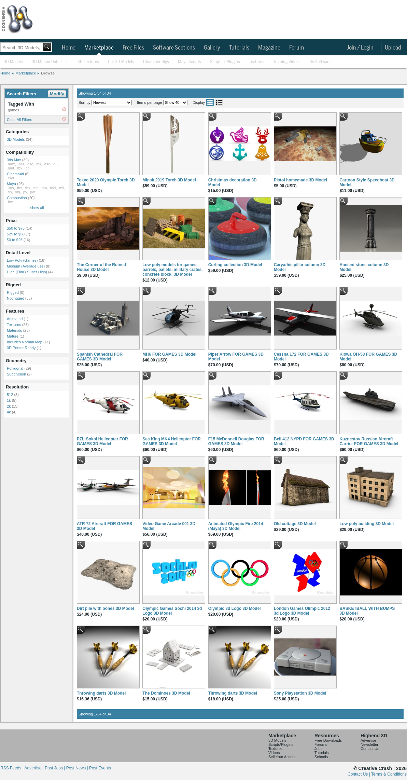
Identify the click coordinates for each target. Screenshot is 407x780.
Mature (12, 336)
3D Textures (88, 62)
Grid (210, 102)
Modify (57, 93)
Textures (256, 62)
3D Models (13, 62)
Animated (15, 319)
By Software (320, 62)
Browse (48, 73)
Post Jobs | (55, 768)
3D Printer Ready (21, 348)
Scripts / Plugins (225, 62)
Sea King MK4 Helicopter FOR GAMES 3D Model (171, 441)
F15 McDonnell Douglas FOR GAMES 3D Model (236, 441)
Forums (320, 744)
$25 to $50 (16, 234)
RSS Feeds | (12, 768)
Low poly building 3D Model (366, 523)
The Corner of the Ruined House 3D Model (101, 267)
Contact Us (370, 749)
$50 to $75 (16, 228)
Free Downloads (328, 740)
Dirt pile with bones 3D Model (105, 608)
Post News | (77, 768)
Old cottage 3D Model (295, 523)
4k (9, 412)
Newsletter (369, 744)
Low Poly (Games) (22, 260)
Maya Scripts (189, 62)
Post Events (100, 768)
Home (68, 48)
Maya (11, 184)
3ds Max (14, 160)
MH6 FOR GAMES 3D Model (169, 354)
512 (10, 395)
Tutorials (239, 48)
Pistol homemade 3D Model (300, 180)
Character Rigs (156, 62)
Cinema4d (15, 174)
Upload (393, 48)
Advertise (368, 740)
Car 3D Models (121, 62)
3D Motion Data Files (50, 62)
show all (37, 208)
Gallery (212, 48)
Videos (274, 753)
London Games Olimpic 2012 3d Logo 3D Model (302, 611)
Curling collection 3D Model (235, 264)
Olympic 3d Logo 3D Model (234, 608)
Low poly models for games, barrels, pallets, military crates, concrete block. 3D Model (172, 269)
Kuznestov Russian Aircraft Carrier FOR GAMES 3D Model (368, 441)
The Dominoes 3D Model (166, 693)
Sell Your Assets (281, 757)
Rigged (13, 292)
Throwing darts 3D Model (101, 693)
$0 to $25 (15, 240)
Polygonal (15, 368)
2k (9, 406)
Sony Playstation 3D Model (300, 693)
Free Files (133, 48)
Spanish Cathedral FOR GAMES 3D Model (100, 356)
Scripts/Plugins (280, 744)
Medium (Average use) (26, 266)
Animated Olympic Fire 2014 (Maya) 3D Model (235, 526)
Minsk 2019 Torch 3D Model (169, 180)
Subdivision (16, 374)
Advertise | (34, 768)
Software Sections (174, 48)
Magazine (269, 48)
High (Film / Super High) (27, 272)
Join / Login (360, 48)
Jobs (318, 749)
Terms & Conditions (389, 774)
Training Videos (286, 62)
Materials (14, 330)
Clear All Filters (19, 120)
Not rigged (15, 298)
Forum (296, 48)
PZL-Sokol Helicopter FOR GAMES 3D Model (102, 441)
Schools (321, 757)
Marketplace (99, 48)
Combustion (17, 198)
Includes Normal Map (24, 342)
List (219, 102)
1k (9, 400)
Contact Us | (359, 774)
